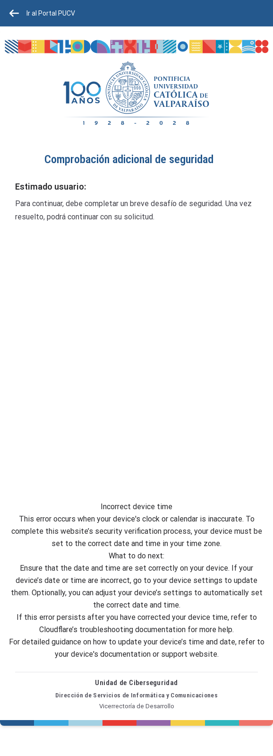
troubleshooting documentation (132, 629)
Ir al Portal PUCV (42, 13)
